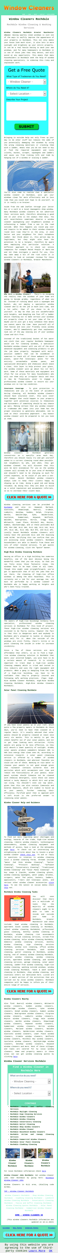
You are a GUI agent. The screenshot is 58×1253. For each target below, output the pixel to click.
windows (50, 317)
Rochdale (8, 507)
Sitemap (6, 1228)
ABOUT (35, 14)
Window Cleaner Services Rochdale (25, 1061)
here (12, 850)
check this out (27, 855)
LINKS (29, 14)
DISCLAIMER (50, 14)
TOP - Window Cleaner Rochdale (19, 1191)
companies (8, 250)
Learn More (37, 1250)
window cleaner (12, 195)
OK (50, 1250)
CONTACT (42, 14)
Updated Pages (31, 1228)
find (12, 1003)
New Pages (17, 1228)
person (43, 237)
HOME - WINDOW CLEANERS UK (29, 1215)
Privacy (51, 1228)
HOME (23, 14)
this (6, 888)
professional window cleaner (18, 382)
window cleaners (11, 260)
